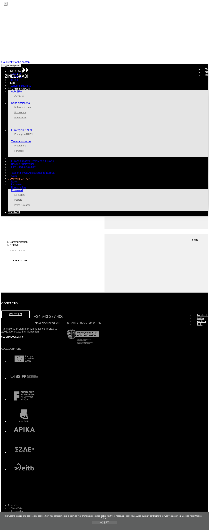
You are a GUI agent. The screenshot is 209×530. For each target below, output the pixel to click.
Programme (20, 112)
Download (17, 190)
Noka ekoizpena (20, 103)
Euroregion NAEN (21, 130)
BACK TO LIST (19, 260)
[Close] (6, 4)
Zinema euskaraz (21, 141)
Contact (14, 212)
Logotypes (19, 194)
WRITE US (15, 314)
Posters (18, 199)
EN (206, 75)
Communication (18, 242)
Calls (14, 175)
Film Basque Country (23, 167)
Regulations (20, 117)
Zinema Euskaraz (21, 85)
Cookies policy (16, 511)
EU (206, 72)
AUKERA (16, 91)
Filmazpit (19, 151)
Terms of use (13, 505)
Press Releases (22, 205)
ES (206, 69)
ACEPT (104, 522)
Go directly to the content (15, 62)
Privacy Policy (16, 508)
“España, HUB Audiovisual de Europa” (33, 172)
